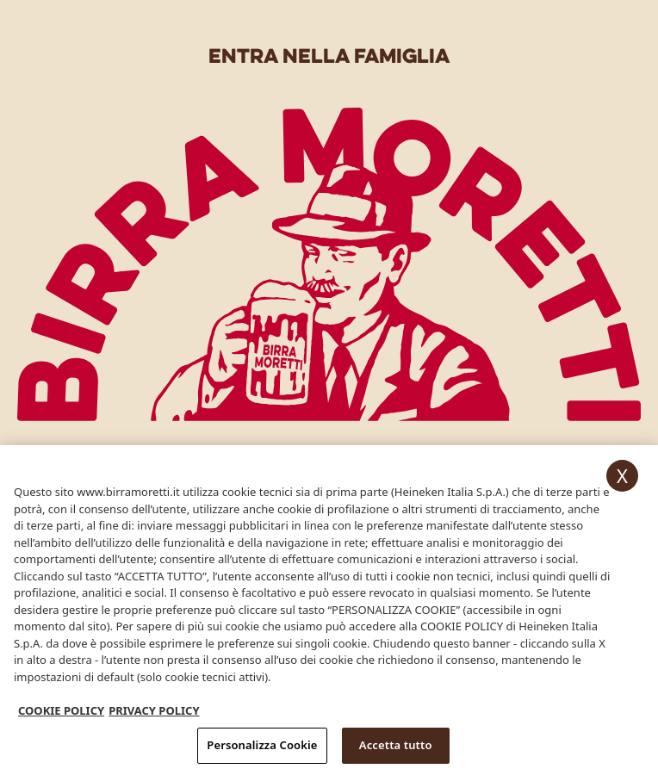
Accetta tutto (395, 748)
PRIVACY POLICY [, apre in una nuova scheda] (154, 714)
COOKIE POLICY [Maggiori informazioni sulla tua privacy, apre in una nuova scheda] (61, 714)
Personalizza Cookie (262, 748)
